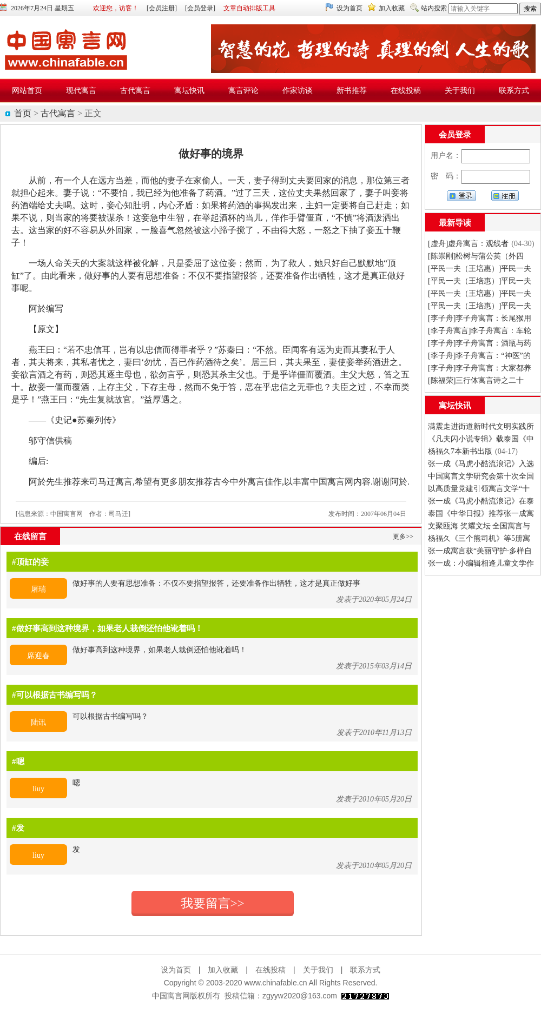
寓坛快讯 (455, 405)
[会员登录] (200, 8)
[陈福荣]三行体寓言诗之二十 (476, 380)
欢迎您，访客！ (115, 8)
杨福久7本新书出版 (460, 451)
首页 (22, 113)
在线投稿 (270, 969)
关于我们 (318, 969)
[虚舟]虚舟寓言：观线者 (468, 244)
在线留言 (30, 536)
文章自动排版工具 (249, 8)
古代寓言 (58, 113)
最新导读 (455, 223)
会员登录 (455, 134)
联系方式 (365, 969)
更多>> (403, 536)
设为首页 (349, 8)
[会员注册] (162, 8)
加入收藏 (392, 8)
